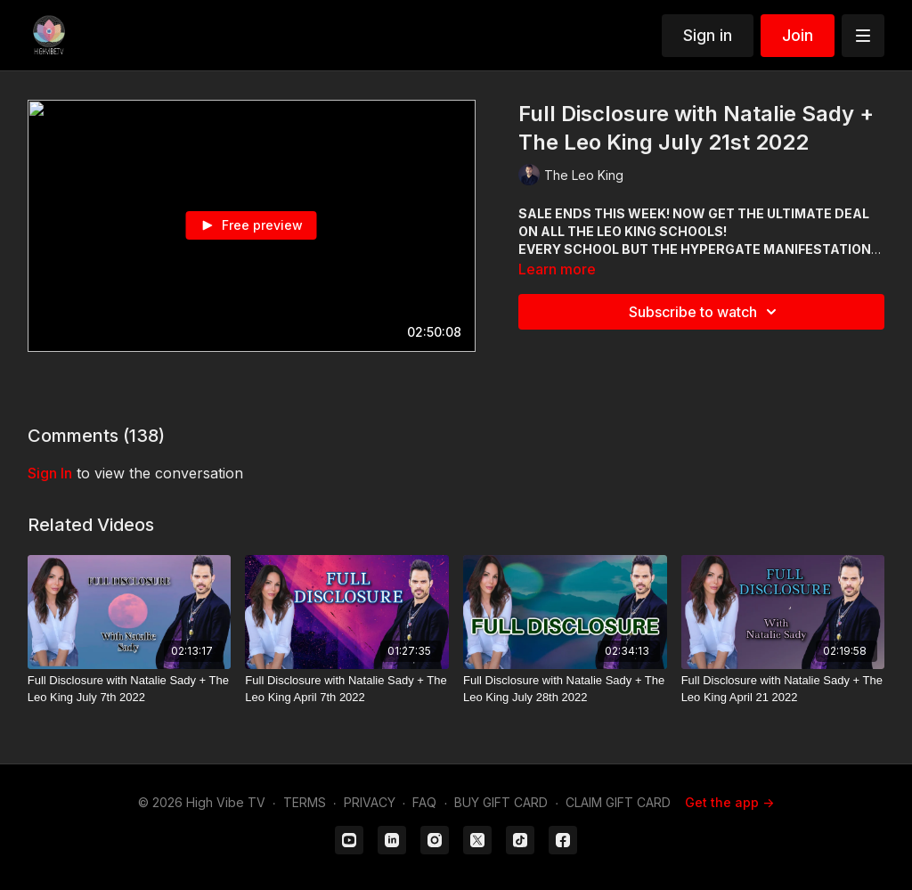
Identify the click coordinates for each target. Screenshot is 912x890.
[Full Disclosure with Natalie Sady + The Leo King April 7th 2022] (347, 689)
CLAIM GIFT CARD (618, 802)
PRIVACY (369, 802)
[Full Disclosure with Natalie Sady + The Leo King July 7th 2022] (130, 689)
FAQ (424, 802)
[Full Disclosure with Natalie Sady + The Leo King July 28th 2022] (565, 689)
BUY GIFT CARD (501, 802)
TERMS (304, 802)
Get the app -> (729, 802)
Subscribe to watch (705, 312)
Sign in (707, 35)
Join (797, 35)
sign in (50, 473)
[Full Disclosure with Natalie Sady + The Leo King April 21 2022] (783, 689)
